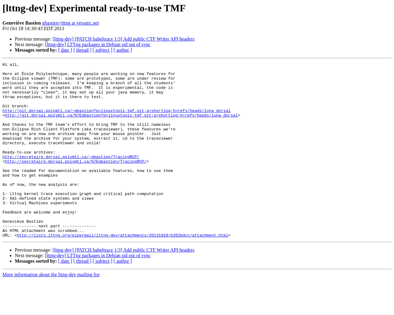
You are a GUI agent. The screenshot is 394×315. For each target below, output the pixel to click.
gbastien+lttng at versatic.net (70, 23)
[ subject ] (102, 50)
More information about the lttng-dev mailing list (51, 309)
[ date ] (65, 50)
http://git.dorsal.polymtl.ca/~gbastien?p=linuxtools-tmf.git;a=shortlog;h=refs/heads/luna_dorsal (116, 120)
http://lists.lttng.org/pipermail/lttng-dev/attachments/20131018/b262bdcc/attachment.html (122, 270)
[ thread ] (82, 50)
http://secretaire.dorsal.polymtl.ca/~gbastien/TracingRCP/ (70, 176)
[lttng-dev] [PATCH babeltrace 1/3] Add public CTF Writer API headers (124, 39)
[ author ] (123, 50)
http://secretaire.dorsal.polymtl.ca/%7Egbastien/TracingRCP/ (76, 181)
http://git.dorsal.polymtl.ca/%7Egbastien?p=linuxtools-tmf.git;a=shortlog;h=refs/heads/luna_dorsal (121, 126)
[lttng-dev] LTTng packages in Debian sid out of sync (98, 44)
